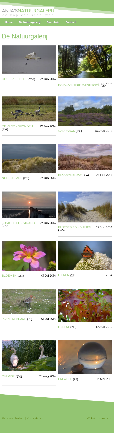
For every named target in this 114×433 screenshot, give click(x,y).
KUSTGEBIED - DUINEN (74, 227)
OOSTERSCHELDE (14, 79)
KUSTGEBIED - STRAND (18, 223)
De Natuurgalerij (29, 22)
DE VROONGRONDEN (17, 126)
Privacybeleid (35, 418)
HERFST (63, 327)
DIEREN (63, 275)
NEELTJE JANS (12, 178)
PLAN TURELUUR (14, 319)
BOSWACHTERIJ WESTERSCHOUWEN (79, 85)
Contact (71, 22)
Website (92, 418)
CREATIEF (65, 379)
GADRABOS (66, 131)
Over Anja (53, 22)
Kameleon (105, 418)
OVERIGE (8, 376)
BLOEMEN (9, 276)
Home (9, 22)
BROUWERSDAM (70, 175)
